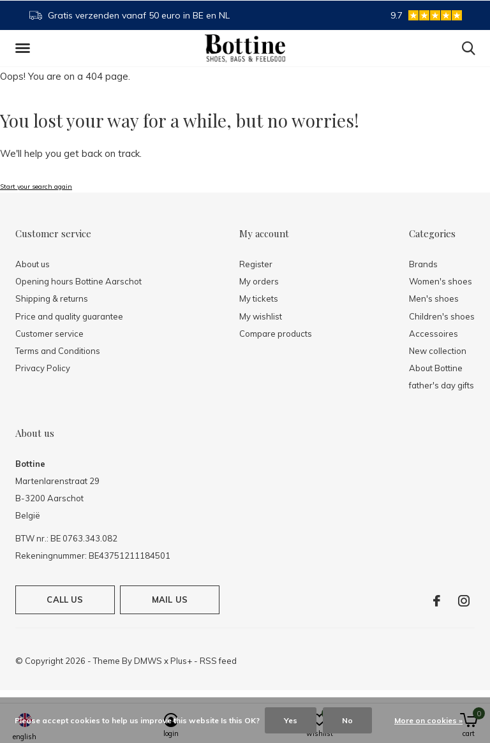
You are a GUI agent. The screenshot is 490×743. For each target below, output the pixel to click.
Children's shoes (442, 316)
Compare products (275, 333)
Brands (423, 264)
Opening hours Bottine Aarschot (78, 281)
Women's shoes (440, 281)
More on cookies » (428, 720)
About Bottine (436, 368)
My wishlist (260, 316)
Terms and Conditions (57, 351)
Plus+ (181, 661)
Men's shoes (434, 298)
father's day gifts (441, 385)
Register (255, 264)
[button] (24, 48)
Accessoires (433, 333)
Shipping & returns (51, 298)
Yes (290, 720)
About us (32, 264)
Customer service (49, 333)
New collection (437, 351)
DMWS (148, 661)
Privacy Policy (42, 368)
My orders (259, 281)
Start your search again (36, 186)
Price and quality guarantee (69, 316)
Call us (65, 599)
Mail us (170, 599)
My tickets (258, 298)
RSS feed (218, 661)
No (347, 720)
